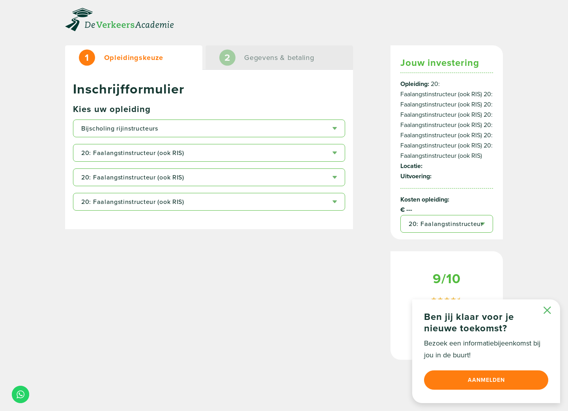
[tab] (133, 57)
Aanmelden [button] (486, 380)
